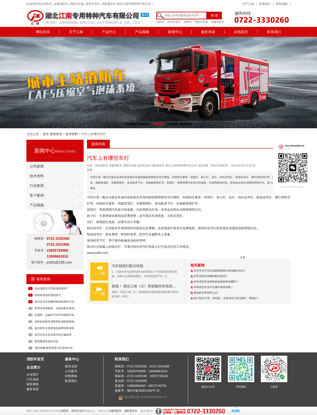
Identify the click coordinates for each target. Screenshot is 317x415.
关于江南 (248, 4)
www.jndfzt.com (97, 253)
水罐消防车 (217, 22)
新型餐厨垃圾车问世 (46, 341)
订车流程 (32, 379)
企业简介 (33, 367)
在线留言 (241, 32)
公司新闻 (37, 166)
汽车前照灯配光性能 (127, 266)
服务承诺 (208, 32)
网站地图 (282, 4)
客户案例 (37, 195)
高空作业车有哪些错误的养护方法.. (55, 301)
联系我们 (265, 4)
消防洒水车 (130, 410)
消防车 (160, 22)
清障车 (188, 22)
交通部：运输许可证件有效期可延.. (55, 314)
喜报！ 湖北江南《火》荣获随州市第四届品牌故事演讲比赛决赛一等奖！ (168, 286)
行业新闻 (37, 186)
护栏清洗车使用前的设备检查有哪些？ (216, 281)
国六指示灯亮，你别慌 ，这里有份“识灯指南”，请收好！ (227, 298)
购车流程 (71, 366)
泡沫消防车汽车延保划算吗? (51, 288)
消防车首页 (35, 359)
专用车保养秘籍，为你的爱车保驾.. (55, 308)
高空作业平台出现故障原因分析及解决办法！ (220, 270)
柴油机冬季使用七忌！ (207, 292)
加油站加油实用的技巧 (48, 295)
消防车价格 (201, 22)
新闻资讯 (56, 134)
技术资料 (72, 134)
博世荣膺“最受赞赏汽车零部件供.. (54, 348)
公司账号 (71, 371)
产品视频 (142, 32)
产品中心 (109, 32)
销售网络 (32, 384)
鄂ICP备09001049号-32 (143, 390)
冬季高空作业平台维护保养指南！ (213, 287)
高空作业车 (174, 22)
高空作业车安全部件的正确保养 (53, 334)
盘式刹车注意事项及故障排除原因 (54, 328)
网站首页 (43, 32)
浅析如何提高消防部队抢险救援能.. (55, 321)
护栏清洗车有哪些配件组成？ (211, 276)
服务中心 (72, 359)
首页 (46, 134)
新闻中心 (175, 32)
